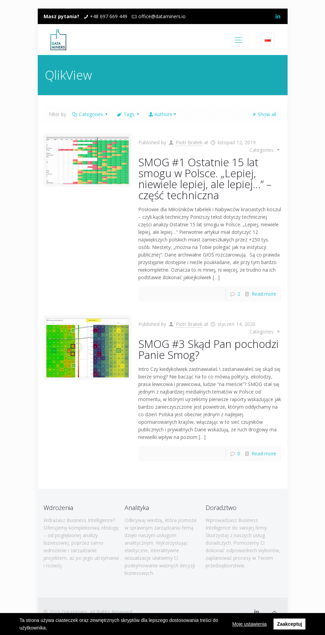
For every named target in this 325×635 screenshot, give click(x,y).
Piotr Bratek (189, 142)
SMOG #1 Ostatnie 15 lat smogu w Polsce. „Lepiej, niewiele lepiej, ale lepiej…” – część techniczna (204, 178)
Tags (128, 114)
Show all (264, 114)
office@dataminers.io (162, 16)
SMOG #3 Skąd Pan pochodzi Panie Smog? (208, 349)
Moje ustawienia (249, 624)
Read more (264, 294)
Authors (163, 114)
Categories (90, 114)
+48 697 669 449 (108, 16)
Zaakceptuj (289, 624)
